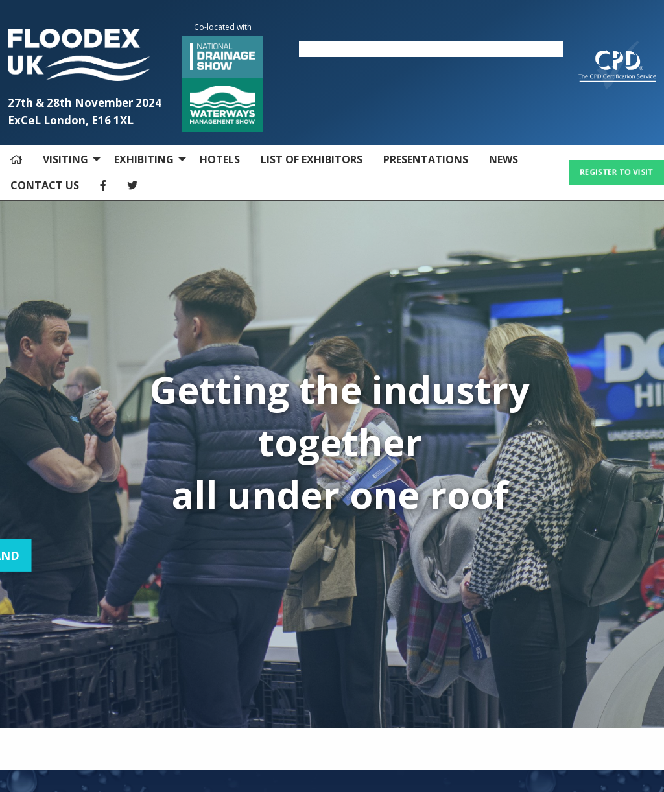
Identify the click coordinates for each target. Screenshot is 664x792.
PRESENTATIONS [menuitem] (425, 159)
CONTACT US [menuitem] (44, 185)
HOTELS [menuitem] (220, 159)
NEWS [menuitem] (503, 159)
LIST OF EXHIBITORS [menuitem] (311, 159)
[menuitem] (16, 159)
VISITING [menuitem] (65, 159)
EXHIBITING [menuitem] (144, 159)
